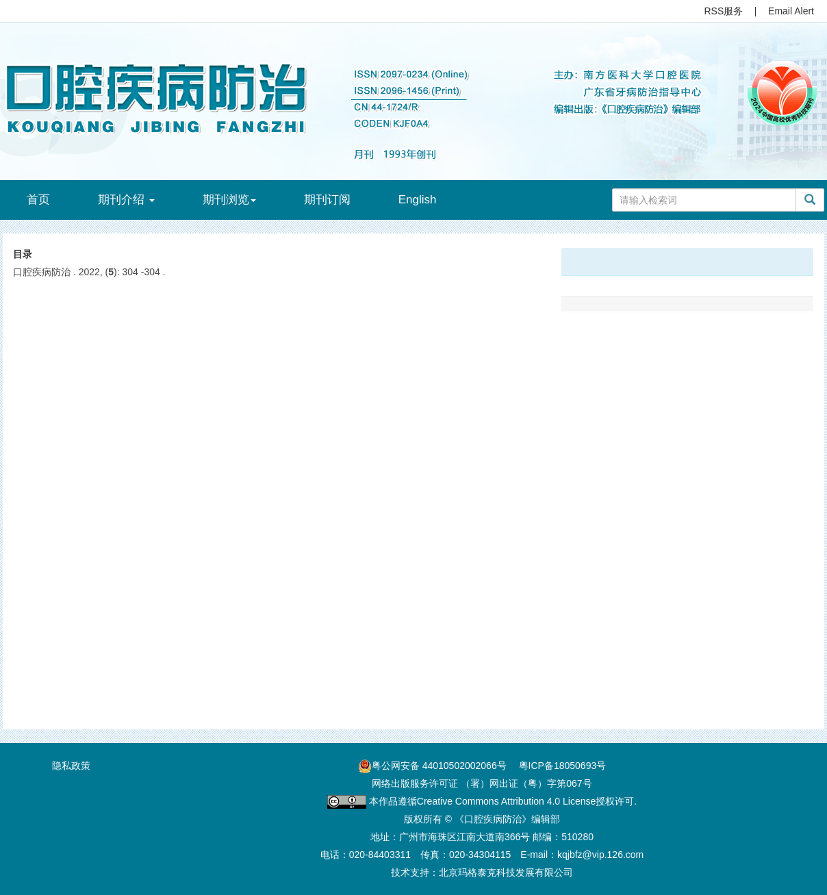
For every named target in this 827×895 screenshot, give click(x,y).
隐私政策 (71, 765)
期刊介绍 (126, 199)
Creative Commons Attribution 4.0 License (506, 801)
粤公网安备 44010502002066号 (439, 765)
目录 (22, 254)
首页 (38, 199)
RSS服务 (723, 10)
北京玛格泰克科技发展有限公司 (506, 872)
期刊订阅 (327, 199)
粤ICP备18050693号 (563, 765)
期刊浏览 (229, 199)
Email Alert (791, 10)
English (417, 199)
